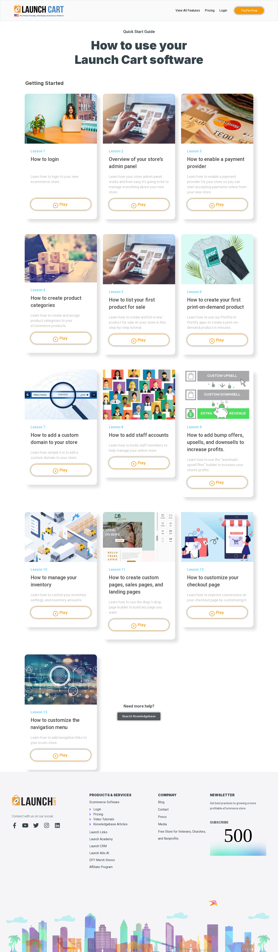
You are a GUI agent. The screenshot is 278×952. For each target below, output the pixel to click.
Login (223, 10)
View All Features (188, 10)
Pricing (210, 10)
